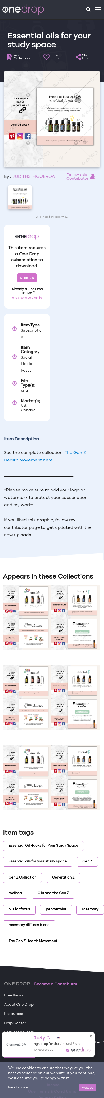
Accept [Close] (87, 1087)
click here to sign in (27, 297)
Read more (18, 1087)
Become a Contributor (55, 984)
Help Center (15, 1023)
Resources (13, 1014)
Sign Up (27, 278)
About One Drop (19, 1005)
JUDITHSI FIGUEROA (33, 177)
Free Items (13, 995)
